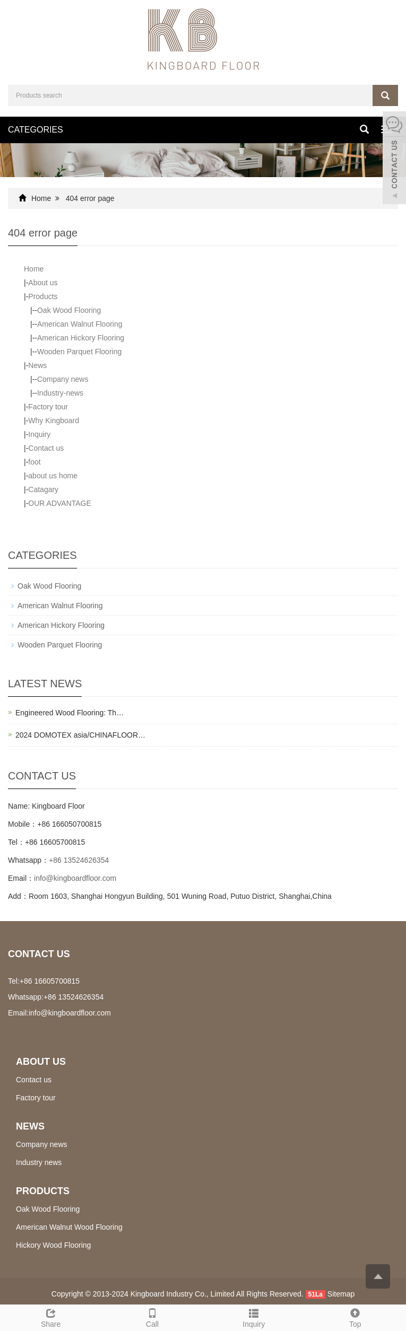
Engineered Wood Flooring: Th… (69, 712)
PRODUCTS (43, 1191)
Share (50, 1316)
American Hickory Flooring (80, 338)
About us (42, 282)
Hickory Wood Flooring (53, 1245)
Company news (63, 379)
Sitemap (341, 1294)
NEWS (30, 1126)
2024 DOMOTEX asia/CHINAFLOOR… (80, 735)
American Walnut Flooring (80, 324)
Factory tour (48, 406)
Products (42, 296)
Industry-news (60, 393)
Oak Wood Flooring (69, 310)
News (37, 365)
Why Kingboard (53, 420)
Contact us (46, 448)
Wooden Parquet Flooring (79, 351)
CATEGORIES (35, 129)
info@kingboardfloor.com (75, 878)
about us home (52, 475)
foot (34, 462)
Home (41, 198)
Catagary (43, 489)
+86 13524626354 (79, 860)
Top (355, 1316)
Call (152, 1316)
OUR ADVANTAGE (59, 503)
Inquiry (39, 434)
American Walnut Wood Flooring (69, 1227)
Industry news (39, 1162)
